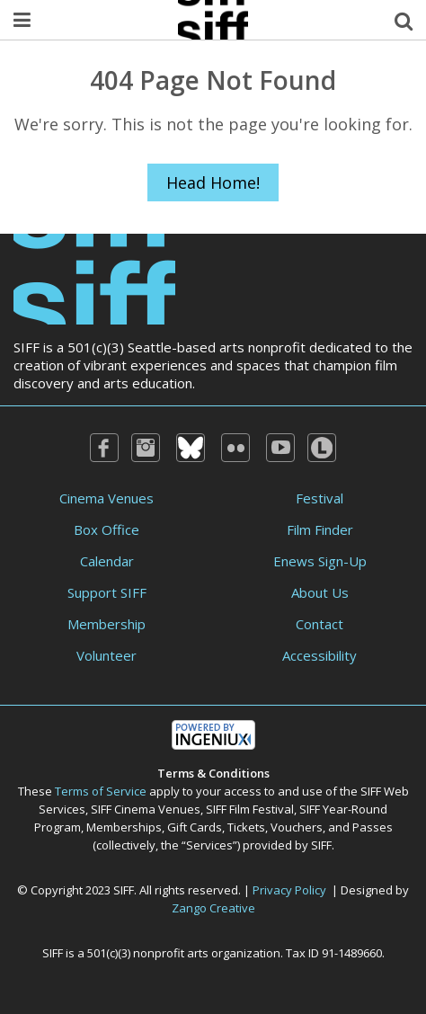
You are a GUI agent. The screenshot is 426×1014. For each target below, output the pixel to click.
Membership (106, 624)
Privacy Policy (289, 890)
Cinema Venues (106, 498)
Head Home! (213, 182)
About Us (320, 592)
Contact (319, 624)
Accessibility (319, 655)
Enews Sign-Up (320, 561)
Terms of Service (100, 791)
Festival (319, 498)
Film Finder (320, 529)
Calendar (107, 561)
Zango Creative (213, 908)
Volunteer (106, 655)
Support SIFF (106, 592)
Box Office (106, 529)
